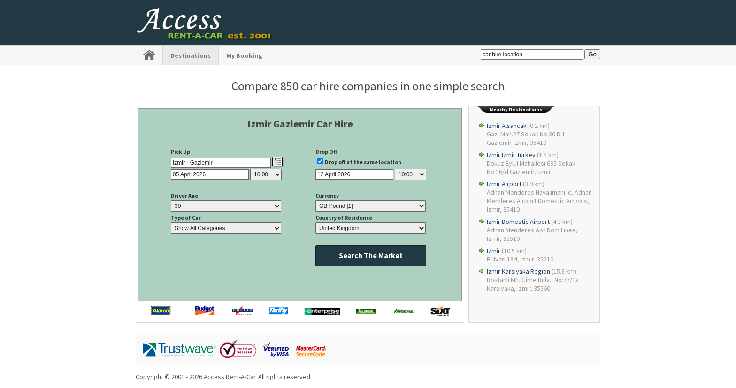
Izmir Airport (504, 184)
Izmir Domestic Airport (518, 221)
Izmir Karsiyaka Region (518, 271)
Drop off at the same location (363, 162)
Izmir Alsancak (507, 125)
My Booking (244, 55)
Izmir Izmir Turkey (511, 154)
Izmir (493, 250)
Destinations (190, 55)
